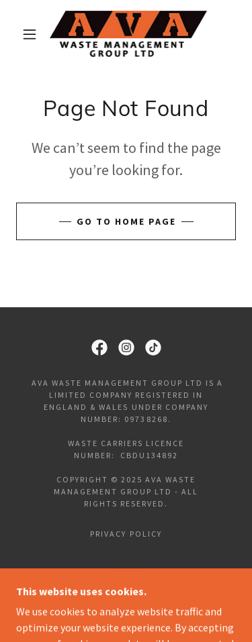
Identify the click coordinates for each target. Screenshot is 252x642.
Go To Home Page (126, 221)
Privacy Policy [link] (125, 534)
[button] (29, 34)
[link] (128, 34)
